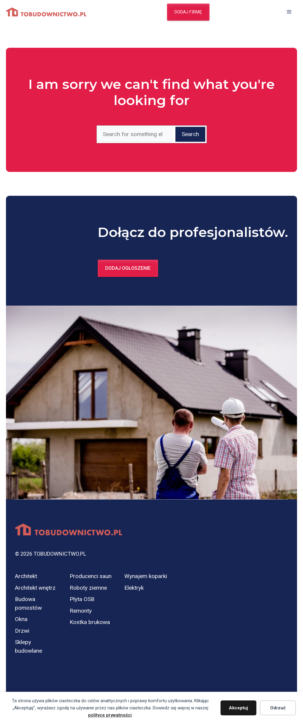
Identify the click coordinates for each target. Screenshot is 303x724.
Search (190, 134)
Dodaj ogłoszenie (128, 268)
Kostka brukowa (90, 622)
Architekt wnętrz (35, 587)
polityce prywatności (110, 715)
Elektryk (134, 587)
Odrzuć (278, 708)
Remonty (81, 610)
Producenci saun (90, 576)
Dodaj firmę (188, 12)
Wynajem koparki (145, 576)
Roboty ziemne (88, 587)
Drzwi (22, 630)
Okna (21, 619)
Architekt (26, 576)
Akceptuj (238, 708)
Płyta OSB (82, 599)
